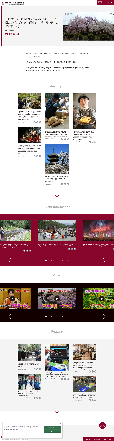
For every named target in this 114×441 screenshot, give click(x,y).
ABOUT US (87, 439)
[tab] (46, 260)
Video (57, 275)
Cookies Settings (52, 434)
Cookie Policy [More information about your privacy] (16, 429)
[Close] (60, 423)
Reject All (52, 431)
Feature (57, 331)
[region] (32, 430)
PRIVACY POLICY (97, 439)
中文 (104, 2)
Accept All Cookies (52, 427)
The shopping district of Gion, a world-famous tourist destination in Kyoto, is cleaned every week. (28, 393)
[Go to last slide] (9, 260)
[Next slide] (104, 260)
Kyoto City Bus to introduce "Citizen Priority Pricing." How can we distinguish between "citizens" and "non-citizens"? (56, 374)
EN (100, 2)
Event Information (57, 207)
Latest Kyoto (57, 86)
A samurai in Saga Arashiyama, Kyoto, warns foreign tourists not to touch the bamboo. (28, 364)
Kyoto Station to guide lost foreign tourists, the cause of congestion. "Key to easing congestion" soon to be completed (84, 395)
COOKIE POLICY (108, 439)
